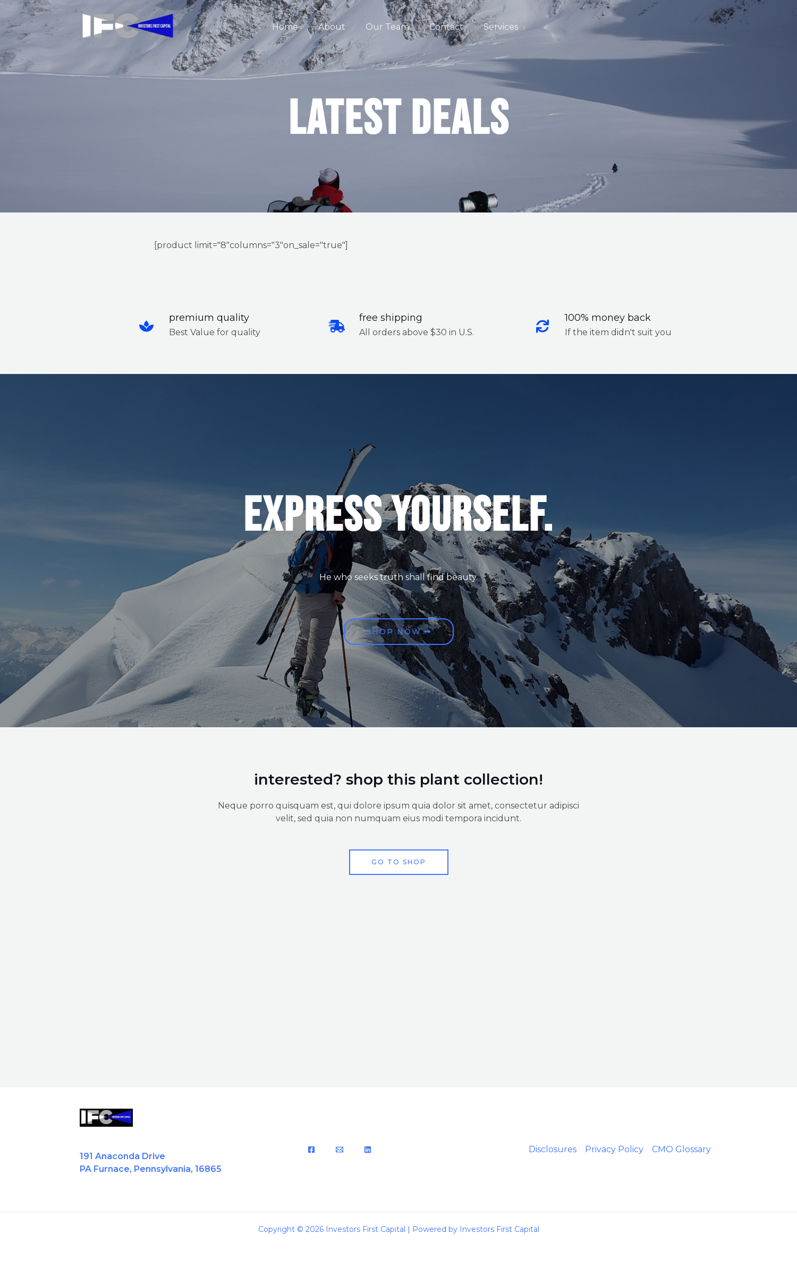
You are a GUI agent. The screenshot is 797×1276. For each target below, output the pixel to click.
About (335, 27)
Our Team (387, 27)
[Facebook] (311, 1149)
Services (494, 27)
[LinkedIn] (368, 1149)
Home (291, 27)
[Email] (339, 1149)
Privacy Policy (614, 1149)
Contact (443, 27)
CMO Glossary (681, 1149)
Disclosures (552, 1149)
